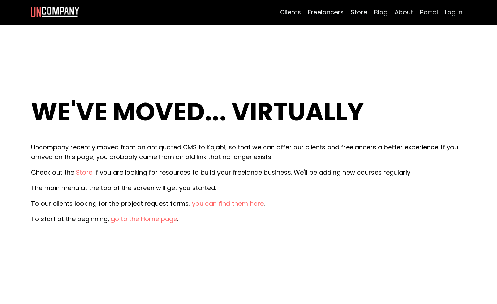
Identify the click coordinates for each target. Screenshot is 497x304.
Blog (381, 12)
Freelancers (326, 12)
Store (359, 12)
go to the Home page (144, 219)
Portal (429, 12)
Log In (453, 12)
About (403, 12)
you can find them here (228, 203)
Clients (290, 12)
